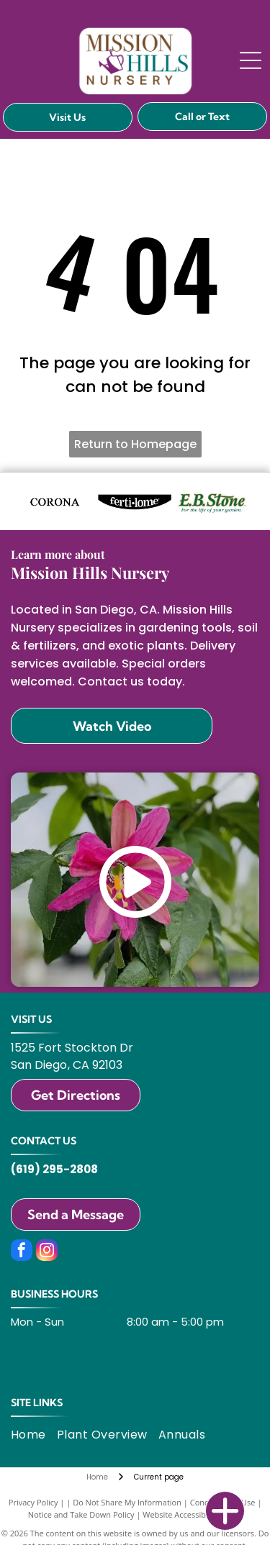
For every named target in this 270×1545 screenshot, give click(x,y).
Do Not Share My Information (127, 1502)
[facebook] (21, 1251)
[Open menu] (250, 60)
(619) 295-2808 (54, 1169)
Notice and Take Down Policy (81, 1514)
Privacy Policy (33, 1502)
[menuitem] (34, 1435)
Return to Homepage (135, 444)
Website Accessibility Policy (192, 1514)
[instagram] (47, 1251)
